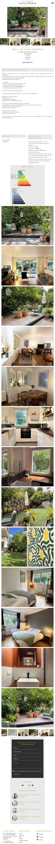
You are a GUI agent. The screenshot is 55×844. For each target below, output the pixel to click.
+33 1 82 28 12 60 (7, 841)
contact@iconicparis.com (8, 842)
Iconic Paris (8, 831)
